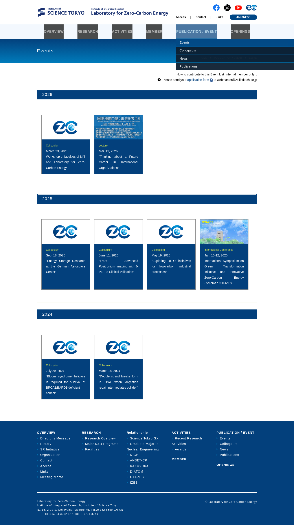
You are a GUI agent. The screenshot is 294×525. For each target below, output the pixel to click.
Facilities (92, 449)
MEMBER (154, 31)
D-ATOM (136, 471)
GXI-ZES (137, 477)
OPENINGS (240, 31)
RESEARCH (87, 31)
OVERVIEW (54, 31)
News (224, 449)
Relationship (137, 432)
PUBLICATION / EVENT (196, 31)
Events (225, 438)
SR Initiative (50, 449)
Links (219, 17)
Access (181, 17)
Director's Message (55, 438)
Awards (180, 449)
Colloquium (228, 444)
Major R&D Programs (101, 444)
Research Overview (100, 438)
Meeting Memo (51, 477)
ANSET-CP (138, 460)
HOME (203, 57)
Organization (50, 455)
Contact (200, 17)
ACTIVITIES (122, 31)
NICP (134, 455)
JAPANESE (243, 17)
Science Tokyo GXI (145, 438)
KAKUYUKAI (140, 466)
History (45, 444)
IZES (134, 482)
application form (198, 80)
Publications (229, 455)
